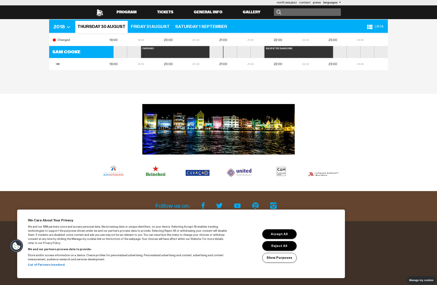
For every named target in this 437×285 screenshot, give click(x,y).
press (317, 2)
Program (127, 12)
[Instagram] (273, 206)
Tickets (165, 12)
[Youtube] (238, 206)
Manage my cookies (421, 280)
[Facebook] (203, 206)
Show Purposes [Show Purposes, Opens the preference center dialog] (279, 257)
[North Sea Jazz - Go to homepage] (99, 12)
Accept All (279, 234)
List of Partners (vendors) (46, 265)
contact (305, 2)
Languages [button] (330, 2)
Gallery (251, 12)
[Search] (307, 12)
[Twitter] (220, 206)
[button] (63, 27)
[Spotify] (256, 206)
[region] (181, 244)
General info (208, 12)
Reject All (279, 246)
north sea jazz (287, 2)
